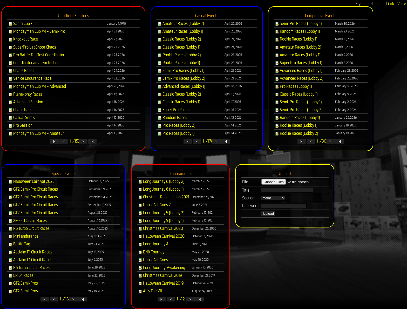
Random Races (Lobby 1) (297, 31)
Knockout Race (23, 39)
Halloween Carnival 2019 (161, 283)
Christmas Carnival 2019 (160, 275)
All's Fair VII (150, 290)
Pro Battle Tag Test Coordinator (36, 54)
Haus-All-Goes (153, 259)
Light (379, 3)
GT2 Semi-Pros (23, 283)
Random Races (172, 117)
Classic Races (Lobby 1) (179, 47)
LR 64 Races (20, 275)
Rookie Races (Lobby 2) (179, 54)
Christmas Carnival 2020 (160, 228)
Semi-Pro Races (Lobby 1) (181, 70)
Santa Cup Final (23, 23)
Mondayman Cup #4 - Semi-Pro (36, 31)
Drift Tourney (151, 252)
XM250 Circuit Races (27, 220)
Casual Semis (21, 117)
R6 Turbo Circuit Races (29, 228)
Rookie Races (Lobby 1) (179, 62)
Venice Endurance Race (30, 78)
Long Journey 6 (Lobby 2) (161, 181)
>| (92, 141)
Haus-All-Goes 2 (154, 204)
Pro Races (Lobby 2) (176, 125)
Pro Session (20, 125)
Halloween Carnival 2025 (31, 181)
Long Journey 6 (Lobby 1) (161, 189)
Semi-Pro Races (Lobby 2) (181, 78)
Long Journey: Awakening (161, 267)
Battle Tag (19, 243)
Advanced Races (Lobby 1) (181, 86)
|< (54, 141)
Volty (401, 3)
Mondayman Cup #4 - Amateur (36, 133)
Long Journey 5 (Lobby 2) (161, 212)
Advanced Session (25, 101)
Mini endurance (23, 236)
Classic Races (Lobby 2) (179, 39)
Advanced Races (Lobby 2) (299, 78)
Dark (390, 3)
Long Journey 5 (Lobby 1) (161, 220)
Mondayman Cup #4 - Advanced (37, 86)
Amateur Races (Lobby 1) (180, 31)
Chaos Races (21, 70)
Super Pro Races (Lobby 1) (298, 62)
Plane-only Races (25, 94)
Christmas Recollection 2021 (163, 196)
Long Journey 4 (153, 243)
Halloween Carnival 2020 (161, 236)
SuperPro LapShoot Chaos (32, 47)
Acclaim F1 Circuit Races (30, 252)
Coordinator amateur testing (33, 62)
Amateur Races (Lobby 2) (181, 23)
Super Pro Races (173, 109)
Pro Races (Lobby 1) (176, 133)
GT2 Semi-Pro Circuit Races (33, 189)
